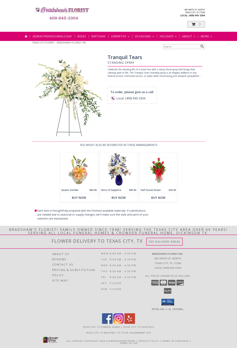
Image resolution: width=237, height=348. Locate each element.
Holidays (168, 36)
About (189, 36)
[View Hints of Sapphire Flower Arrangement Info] (119, 169)
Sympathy (120, 36)
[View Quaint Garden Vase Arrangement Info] (79, 169)
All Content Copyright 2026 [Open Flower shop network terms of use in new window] (85, 340)
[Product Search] (181, 46)
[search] (202, 46)
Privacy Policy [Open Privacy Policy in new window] (149, 340)
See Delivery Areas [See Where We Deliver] (164, 242)
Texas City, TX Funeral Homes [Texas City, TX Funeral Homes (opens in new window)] (101, 326)
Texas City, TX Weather (100, 332)
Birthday (99, 36)
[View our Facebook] (107, 322)
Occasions (145, 36)
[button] (196, 24)
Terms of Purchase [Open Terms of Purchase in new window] (175, 340)
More (207, 36)
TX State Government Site (134, 332)
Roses (81, 36)
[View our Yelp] (129, 322)
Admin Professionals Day (52, 36)
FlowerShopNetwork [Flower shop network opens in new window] (121, 340)
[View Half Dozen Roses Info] (158, 169)
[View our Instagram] (118, 322)
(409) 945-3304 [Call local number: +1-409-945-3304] (197, 15)
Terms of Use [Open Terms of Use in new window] (129, 342)
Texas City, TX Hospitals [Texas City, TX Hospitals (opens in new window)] (138, 326)
